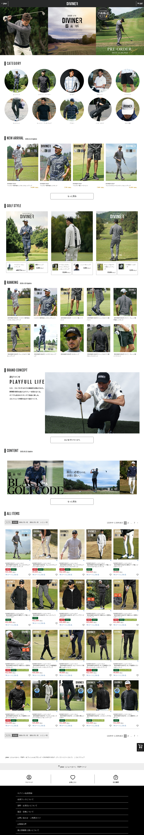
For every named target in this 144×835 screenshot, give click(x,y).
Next (134, 478)
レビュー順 (44, 522)
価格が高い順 (34, 522)
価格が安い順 (23, 522)
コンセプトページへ (72, 440)
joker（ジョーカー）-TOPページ (73, 767)
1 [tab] (65, 496)
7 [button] (134, 523)
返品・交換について (25, 812)
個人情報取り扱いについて (28, 830)
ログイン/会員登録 (24, 793)
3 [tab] (69, 496)
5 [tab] (72, 496)
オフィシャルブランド (34, 757)
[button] (138, 522)
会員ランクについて (25, 799)
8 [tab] (76, 496)
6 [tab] (73, 496)
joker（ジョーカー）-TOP (15, 757)
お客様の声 (21, 824)
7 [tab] (75, 496)
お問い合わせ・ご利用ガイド (29, 818)
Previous (10, 478)
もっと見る (72, 196)
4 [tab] (70, 496)
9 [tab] (78, 496)
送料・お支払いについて (27, 805)
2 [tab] (67, 496)
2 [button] (128, 523)
